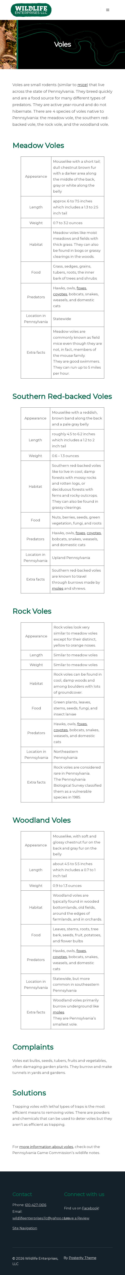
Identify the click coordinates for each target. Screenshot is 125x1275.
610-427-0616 (35, 1205)
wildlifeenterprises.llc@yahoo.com (40, 1218)
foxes (81, 288)
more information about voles (46, 1147)
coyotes (60, 294)
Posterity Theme (82, 1258)
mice (82, 84)
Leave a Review (76, 1218)
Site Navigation (24, 1228)
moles (57, 588)
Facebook (90, 1208)
